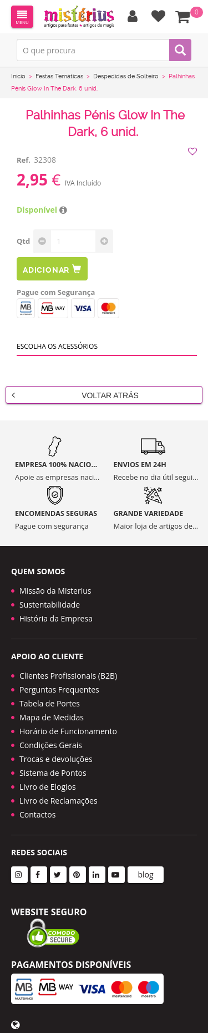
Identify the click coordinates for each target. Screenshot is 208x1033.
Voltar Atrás (75, 395)
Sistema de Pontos (53, 773)
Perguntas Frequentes (59, 689)
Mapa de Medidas (51, 717)
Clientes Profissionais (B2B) (68, 675)
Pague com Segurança (56, 292)
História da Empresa (56, 618)
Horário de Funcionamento (68, 731)
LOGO (79, 17)
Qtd (23, 241)
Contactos (37, 814)
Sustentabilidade (49, 604)
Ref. (24, 160)
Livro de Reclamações (58, 800)
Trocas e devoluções (56, 759)
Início (18, 76)
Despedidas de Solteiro (126, 76)
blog (145, 874)
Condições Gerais (50, 745)
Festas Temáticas (59, 76)
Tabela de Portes (49, 703)
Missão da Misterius (55, 590)
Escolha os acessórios (57, 346)
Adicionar (52, 269)
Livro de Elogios (47, 786)
